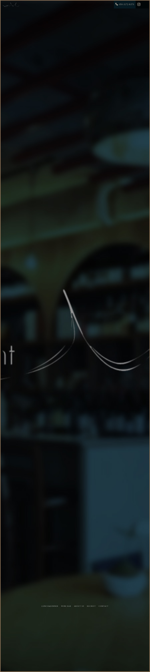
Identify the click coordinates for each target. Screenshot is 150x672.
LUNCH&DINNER (50, 606)
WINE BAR (66, 606)
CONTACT (103, 606)
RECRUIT (91, 606)
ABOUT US (79, 606)
